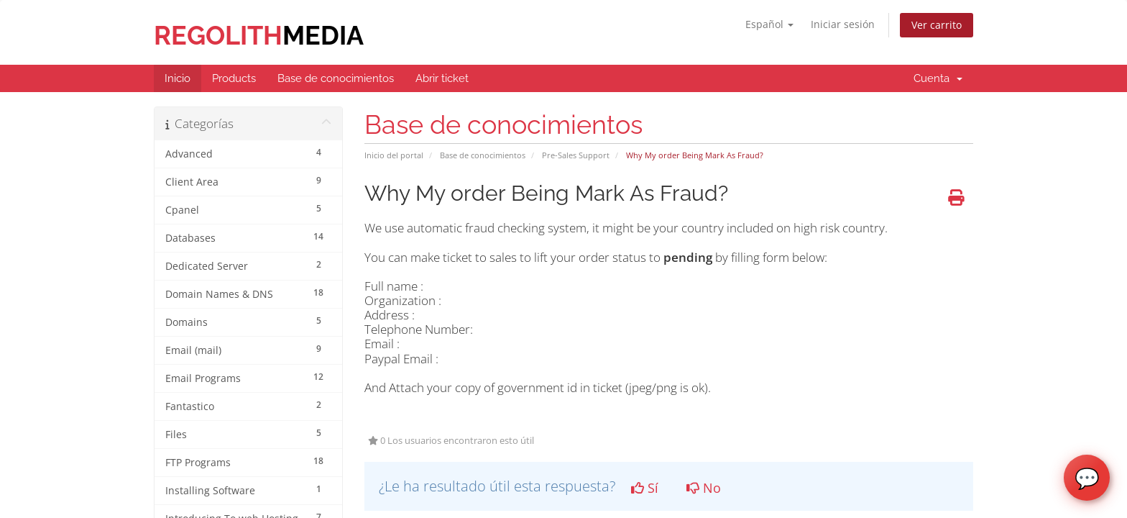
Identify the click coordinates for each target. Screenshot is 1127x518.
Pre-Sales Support (576, 155)
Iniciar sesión (843, 24)
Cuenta (938, 78)
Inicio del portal (393, 155)
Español (769, 24)
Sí (644, 487)
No (703, 487)
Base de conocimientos (482, 155)
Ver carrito (936, 25)
